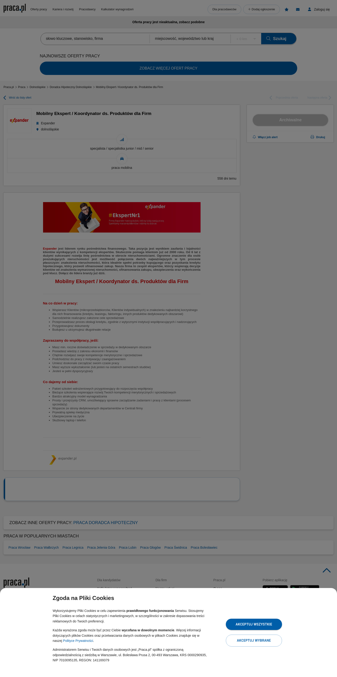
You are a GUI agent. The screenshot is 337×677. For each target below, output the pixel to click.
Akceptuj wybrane (254, 640)
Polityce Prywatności (78, 641)
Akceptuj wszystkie (254, 624)
